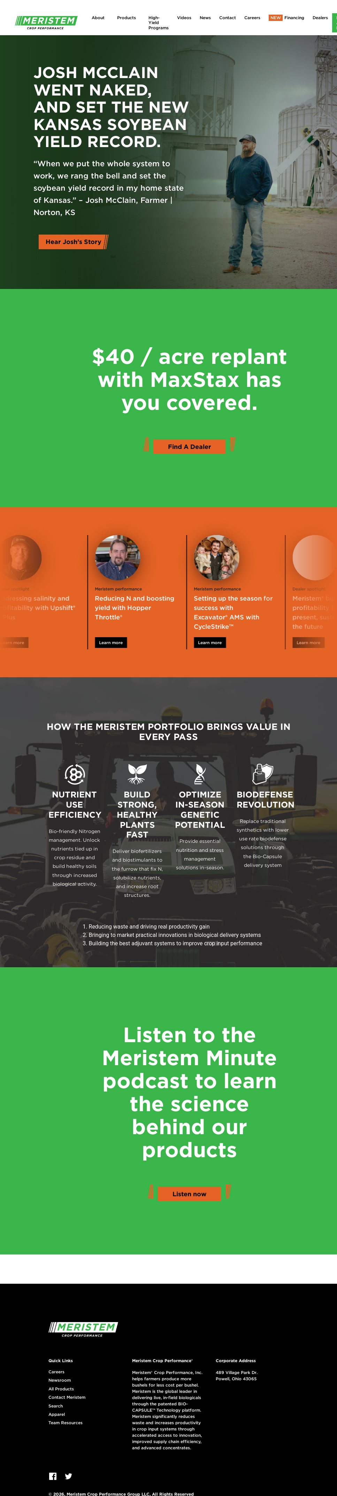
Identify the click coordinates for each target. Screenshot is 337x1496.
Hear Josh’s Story (73, 241)
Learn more (21, 642)
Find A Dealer (189, 446)
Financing (294, 17)
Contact (227, 17)
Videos (184, 17)
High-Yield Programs (158, 22)
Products (126, 17)
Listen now (190, 1194)
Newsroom (59, 1380)
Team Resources (65, 1422)
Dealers (320, 17)
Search (55, 1406)
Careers (252, 17)
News (205, 17)
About (98, 17)
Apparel (56, 1414)
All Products (61, 1389)
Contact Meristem (66, 1397)
